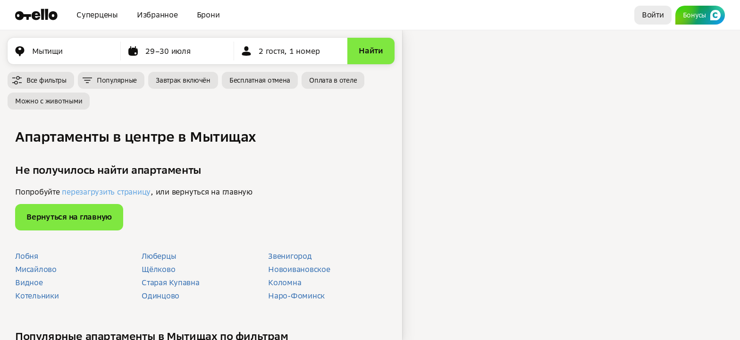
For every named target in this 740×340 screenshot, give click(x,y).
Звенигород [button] (290, 256)
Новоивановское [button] (299, 269)
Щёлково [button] (158, 269)
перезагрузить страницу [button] (106, 191)
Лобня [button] (26, 256)
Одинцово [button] (160, 295)
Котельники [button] (37, 295)
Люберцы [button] (159, 256)
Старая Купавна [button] (171, 282)
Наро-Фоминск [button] (296, 295)
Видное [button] (29, 282)
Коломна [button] (284, 282)
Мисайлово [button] (36, 269)
